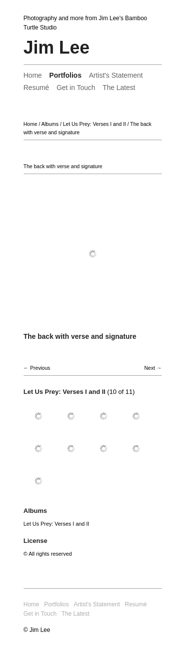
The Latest (119, 87)
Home (33, 75)
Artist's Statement (116, 75)
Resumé (36, 87)
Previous (40, 368)
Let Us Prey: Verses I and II (94, 124)
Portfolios (65, 75)
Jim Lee (57, 47)
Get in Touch (76, 87)
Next (149, 368)
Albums (50, 124)
